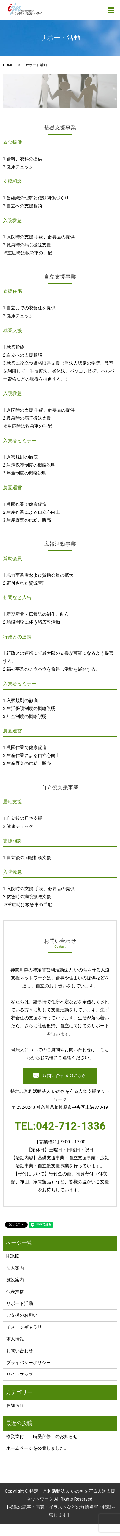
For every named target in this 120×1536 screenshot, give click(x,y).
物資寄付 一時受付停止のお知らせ (42, 1436)
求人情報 (15, 1339)
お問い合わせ (19, 1350)
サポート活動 (19, 1303)
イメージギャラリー (26, 1327)
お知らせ (15, 1405)
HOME (8, 65)
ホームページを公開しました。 (37, 1448)
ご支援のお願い (21, 1315)
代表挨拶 (15, 1291)
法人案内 (15, 1268)
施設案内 (15, 1280)
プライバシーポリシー (28, 1362)
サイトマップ (19, 1374)
